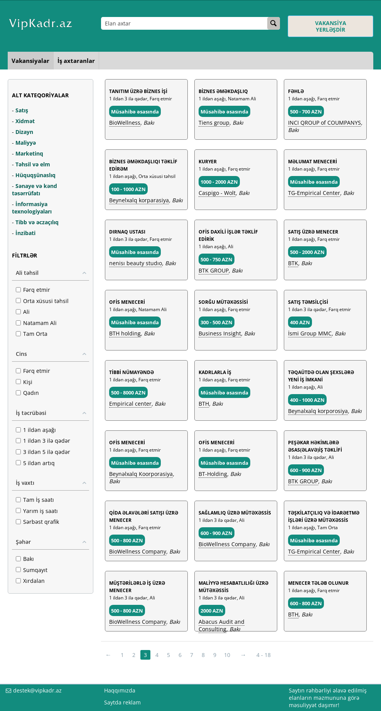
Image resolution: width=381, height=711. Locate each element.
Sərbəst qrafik (37, 521)
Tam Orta (31, 333)
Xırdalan (30, 580)
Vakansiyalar (30, 60)
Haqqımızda (119, 690)
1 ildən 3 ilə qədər (43, 440)
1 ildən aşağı (36, 429)
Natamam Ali (36, 323)
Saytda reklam (122, 702)
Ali (23, 311)
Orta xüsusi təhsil (42, 301)
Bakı (25, 558)
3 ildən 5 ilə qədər (43, 451)
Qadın (27, 392)
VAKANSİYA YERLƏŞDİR (330, 26)
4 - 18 (263, 655)
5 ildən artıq (35, 463)
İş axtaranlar (76, 60)
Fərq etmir (33, 289)
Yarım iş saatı (37, 511)
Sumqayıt (31, 570)
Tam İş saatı (35, 499)
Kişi (24, 382)
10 (227, 655)
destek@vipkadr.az (37, 690)
